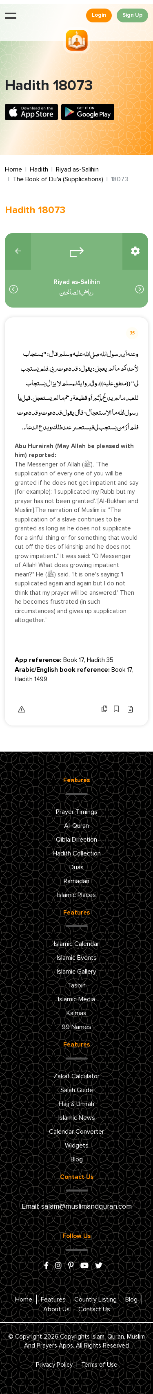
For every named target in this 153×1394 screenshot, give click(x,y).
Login (99, 15)
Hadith (39, 169)
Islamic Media (76, 999)
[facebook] (46, 1266)
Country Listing (95, 1299)
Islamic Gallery (76, 971)
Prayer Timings (77, 812)
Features (53, 1299)
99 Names (76, 1027)
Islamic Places (76, 895)
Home (13, 169)
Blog (77, 1159)
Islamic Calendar (76, 944)
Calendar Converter (76, 1131)
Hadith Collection (77, 853)
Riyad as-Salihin (77, 169)
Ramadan (76, 881)
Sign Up (132, 15)
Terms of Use (99, 1365)
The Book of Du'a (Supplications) (58, 179)
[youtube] (84, 1266)
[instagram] (58, 1266)
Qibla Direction (76, 839)
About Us (56, 1309)
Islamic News (76, 1118)
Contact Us (94, 1309)
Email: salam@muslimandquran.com (77, 1206)
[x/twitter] (98, 1266)
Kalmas (76, 1013)
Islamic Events (77, 957)
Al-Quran (76, 825)
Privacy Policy (54, 1365)
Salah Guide (76, 1090)
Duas (76, 867)
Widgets (77, 1145)
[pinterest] (71, 1266)
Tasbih (77, 985)
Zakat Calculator (76, 1076)
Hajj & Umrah (76, 1104)
